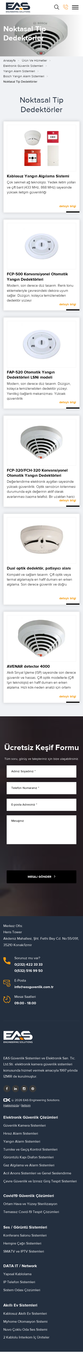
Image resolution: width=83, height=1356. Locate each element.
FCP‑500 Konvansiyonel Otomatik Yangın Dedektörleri (37, 280)
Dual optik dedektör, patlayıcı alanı (39, 571)
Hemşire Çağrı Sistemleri (22, 1247)
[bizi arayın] (65, 7)
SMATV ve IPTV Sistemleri (23, 1255)
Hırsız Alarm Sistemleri (20, 1137)
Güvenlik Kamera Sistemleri (24, 1129)
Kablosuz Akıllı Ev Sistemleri (25, 1317)
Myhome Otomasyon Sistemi (25, 1325)
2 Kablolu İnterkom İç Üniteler (26, 1341)
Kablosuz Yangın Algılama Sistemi (38, 179)
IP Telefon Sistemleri (19, 1285)
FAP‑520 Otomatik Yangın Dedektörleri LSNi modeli (31, 378)
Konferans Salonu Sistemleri (25, 1239)
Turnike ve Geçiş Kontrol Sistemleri (30, 1153)
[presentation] (40, 860)
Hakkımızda (11, 1109)
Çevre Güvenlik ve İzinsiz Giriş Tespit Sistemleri (40, 1184)
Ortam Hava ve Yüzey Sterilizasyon (30, 1207)
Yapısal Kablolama (17, 1277)
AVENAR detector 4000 (28, 669)
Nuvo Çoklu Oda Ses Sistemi (25, 1333)
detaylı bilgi (67, 210)
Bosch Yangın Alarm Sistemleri (23, 80)
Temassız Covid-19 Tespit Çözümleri (31, 1215)
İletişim (26, 1109)
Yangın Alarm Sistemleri (19, 75)
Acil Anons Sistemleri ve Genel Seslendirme (37, 1177)
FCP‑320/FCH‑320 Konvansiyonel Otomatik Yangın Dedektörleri (37, 476)
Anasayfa (9, 64)
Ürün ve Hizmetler (34, 64)
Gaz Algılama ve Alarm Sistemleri (28, 1169)
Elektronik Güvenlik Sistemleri (23, 69)
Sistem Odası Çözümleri (21, 1293)
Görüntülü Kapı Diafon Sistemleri (28, 1161)
